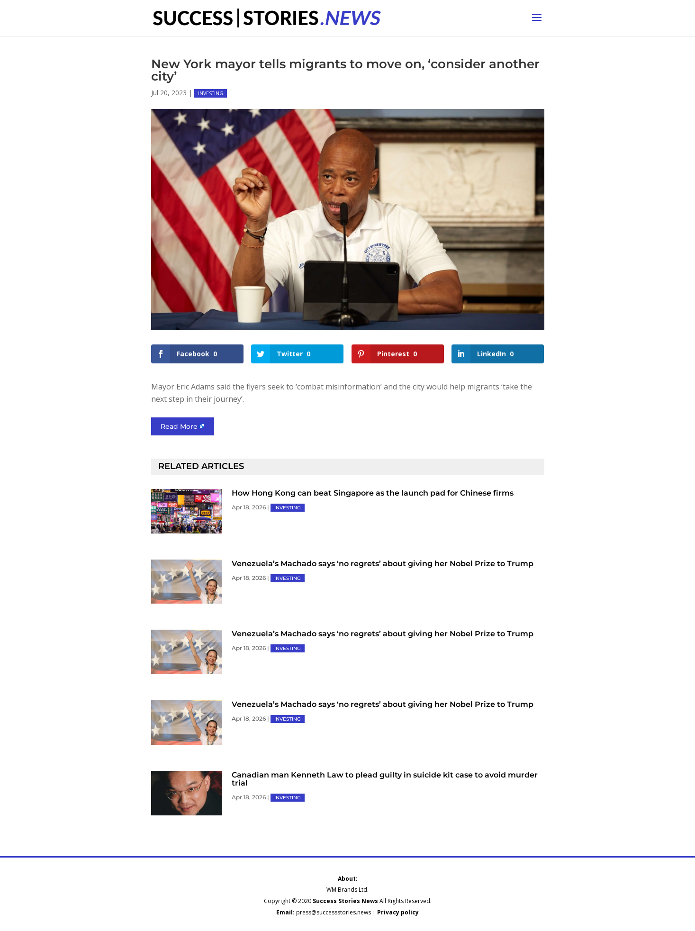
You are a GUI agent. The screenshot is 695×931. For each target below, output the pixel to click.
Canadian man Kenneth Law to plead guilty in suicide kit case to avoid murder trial (385, 778)
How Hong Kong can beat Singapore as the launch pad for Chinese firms (373, 492)
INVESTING (210, 93)
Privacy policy (398, 912)
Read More (179, 426)
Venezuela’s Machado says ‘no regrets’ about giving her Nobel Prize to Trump (382, 563)
